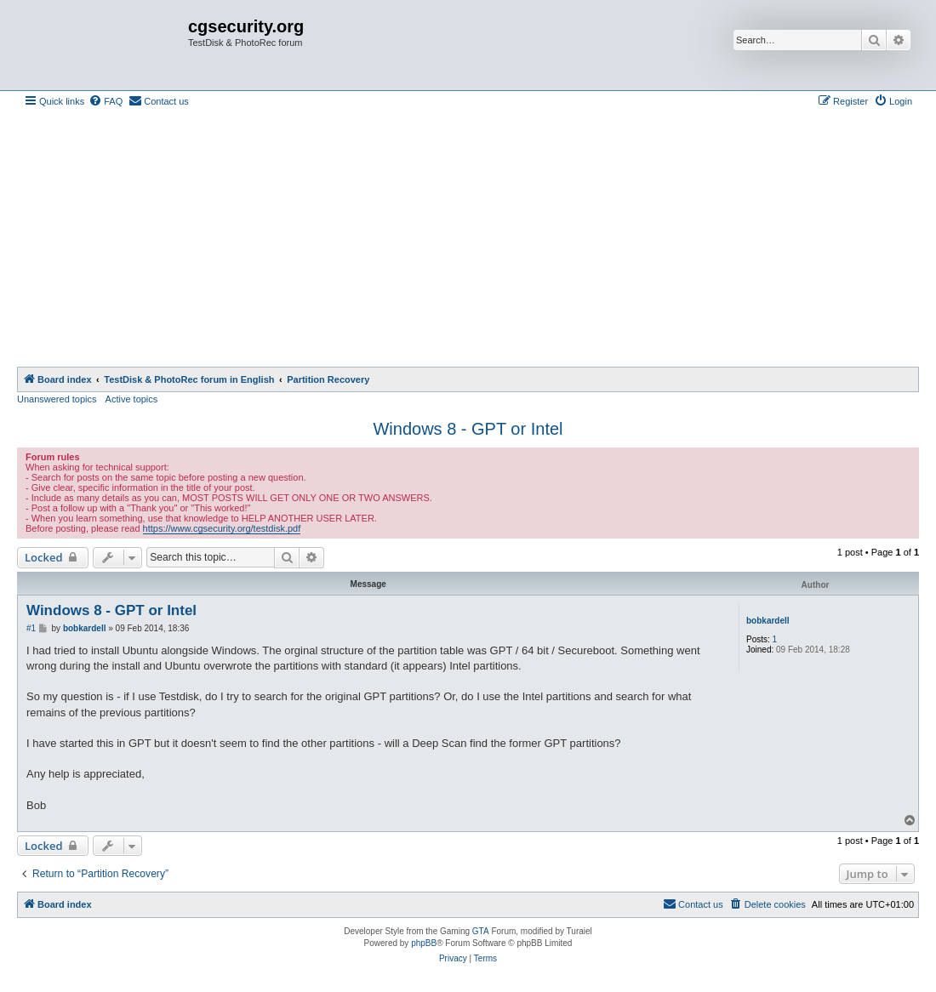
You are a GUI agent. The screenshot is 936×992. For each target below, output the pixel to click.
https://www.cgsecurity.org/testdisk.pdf (222, 528)
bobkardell (768, 620)
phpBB (424, 943)
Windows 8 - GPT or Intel (467, 428)
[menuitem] (105, 101)
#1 (31, 628)
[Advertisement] (468, 239)
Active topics (132, 399)
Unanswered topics (57, 399)
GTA (480, 931)
